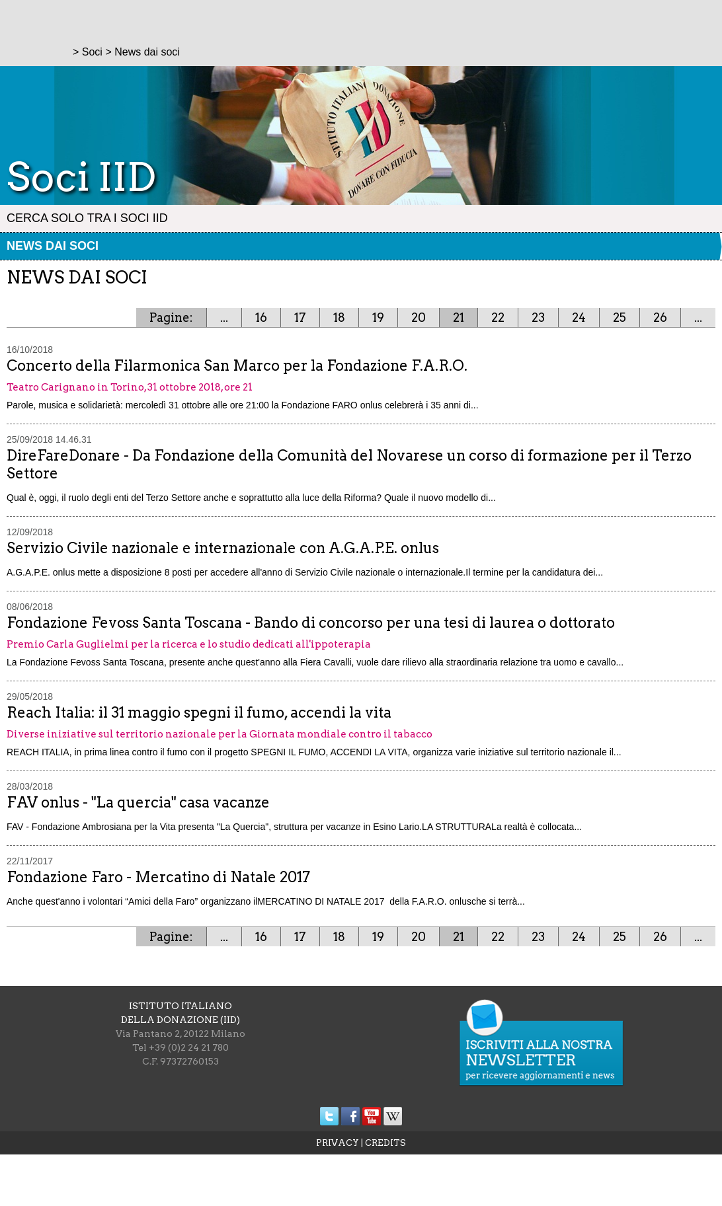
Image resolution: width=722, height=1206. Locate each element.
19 (378, 317)
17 (300, 317)
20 (418, 317)
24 (579, 317)
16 (261, 317)
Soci (92, 51)
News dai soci (53, 245)
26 (660, 317)
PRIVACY (337, 1143)
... (224, 317)
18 (339, 317)
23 (538, 317)
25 (619, 317)
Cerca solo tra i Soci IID (87, 218)
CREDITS (385, 1143)
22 (497, 317)
